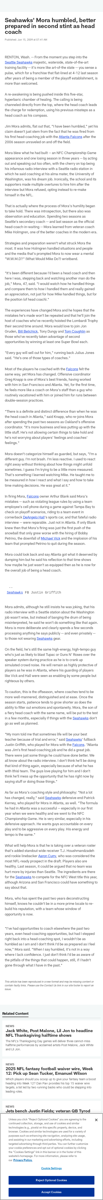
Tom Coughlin (74, 331)
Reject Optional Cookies (51, 1180)
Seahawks (15, 592)
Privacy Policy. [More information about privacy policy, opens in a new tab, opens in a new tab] (22, 1160)
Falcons (72, 369)
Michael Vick (51, 538)
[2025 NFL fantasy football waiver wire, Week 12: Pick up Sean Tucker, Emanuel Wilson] (51, 1079)
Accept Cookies (51, 1192)
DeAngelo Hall (34, 517)
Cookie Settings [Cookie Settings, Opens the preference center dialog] (51, 1168)
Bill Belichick (28, 331)
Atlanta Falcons (70, 136)
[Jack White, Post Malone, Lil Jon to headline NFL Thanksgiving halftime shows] (51, 1038)
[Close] (96, 1120)
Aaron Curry (47, 856)
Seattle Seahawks (18, 62)
